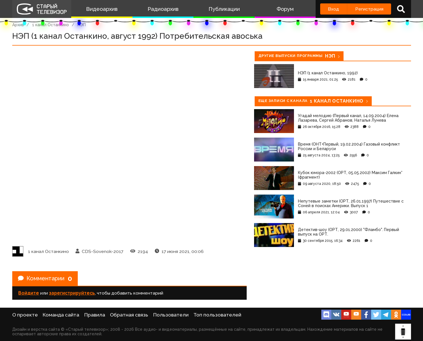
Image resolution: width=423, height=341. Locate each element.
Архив (18, 25)
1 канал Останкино (50, 25)
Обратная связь (129, 315)
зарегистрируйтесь (72, 293)
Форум (285, 9)
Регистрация (369, 9)
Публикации (224, 9)
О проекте (25, 315)
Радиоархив (163, 9)
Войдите (28, 293)
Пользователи (171, 315)
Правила (94, 315)
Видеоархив (102, 9)
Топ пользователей (217, 315)
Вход (333, 9)
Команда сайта (61, 315)
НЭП (81, 25)
